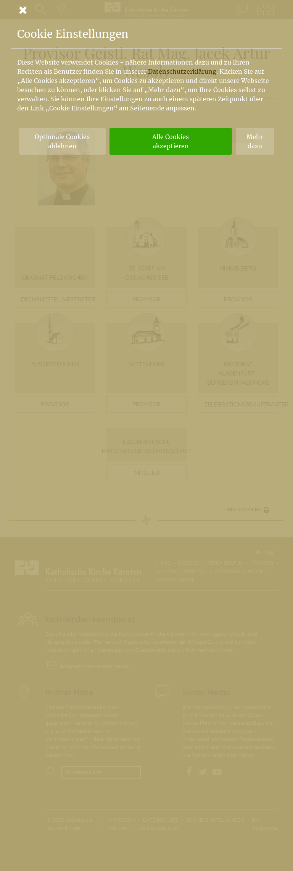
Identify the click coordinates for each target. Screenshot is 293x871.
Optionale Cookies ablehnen (62, 141)
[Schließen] (146, 10)
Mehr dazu (254, 141)
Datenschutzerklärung (182, 71)
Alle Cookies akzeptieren (170, 141)
